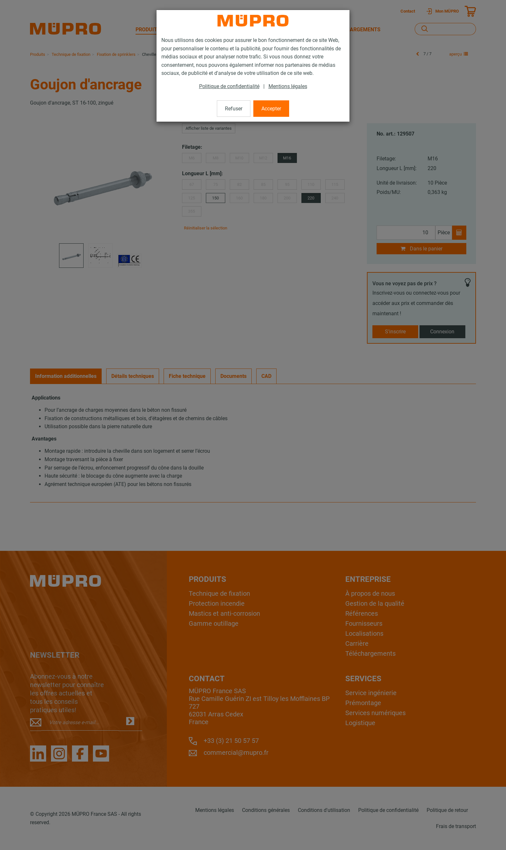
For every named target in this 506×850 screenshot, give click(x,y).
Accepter (271, 109)
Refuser (233, 109)
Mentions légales (287, 86)
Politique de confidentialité (229, 86)
